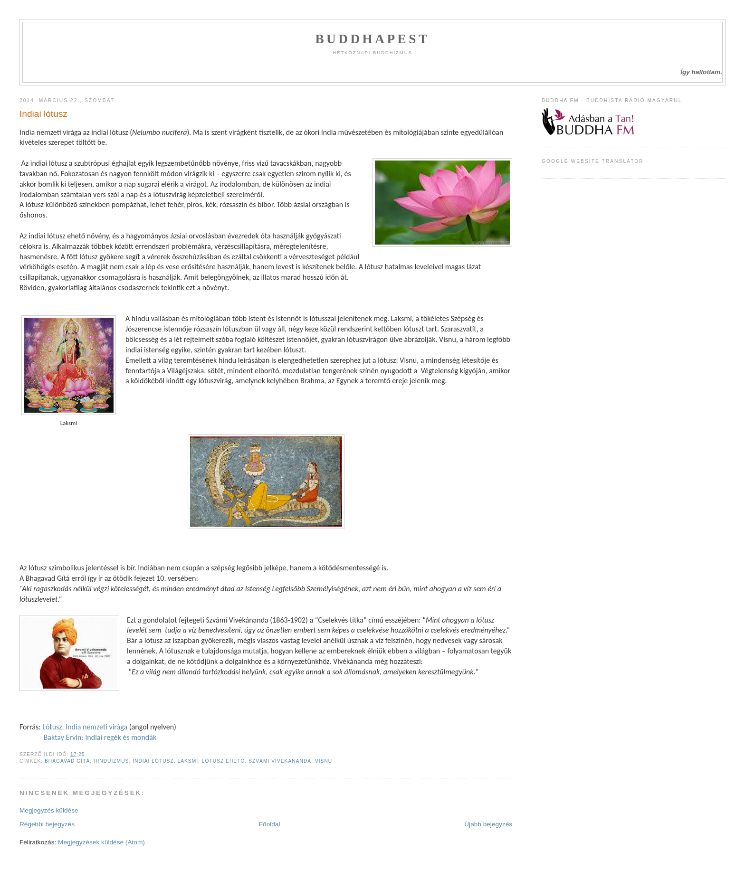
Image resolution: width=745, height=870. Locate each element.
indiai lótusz (153, 761)
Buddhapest (372, 39)
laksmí (187, 761)
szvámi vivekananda (279, 761)
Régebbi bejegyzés (47, 824)
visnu (323, 761)
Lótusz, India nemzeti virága (84, 726)
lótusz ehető (223, 761)
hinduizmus (111, 761)
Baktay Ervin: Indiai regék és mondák (100, 737)
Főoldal (269, 824)
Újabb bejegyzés (488, 824)
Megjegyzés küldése (48, 810)
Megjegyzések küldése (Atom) (101, 842)
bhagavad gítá (67, 761)
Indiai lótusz (43, 114)
